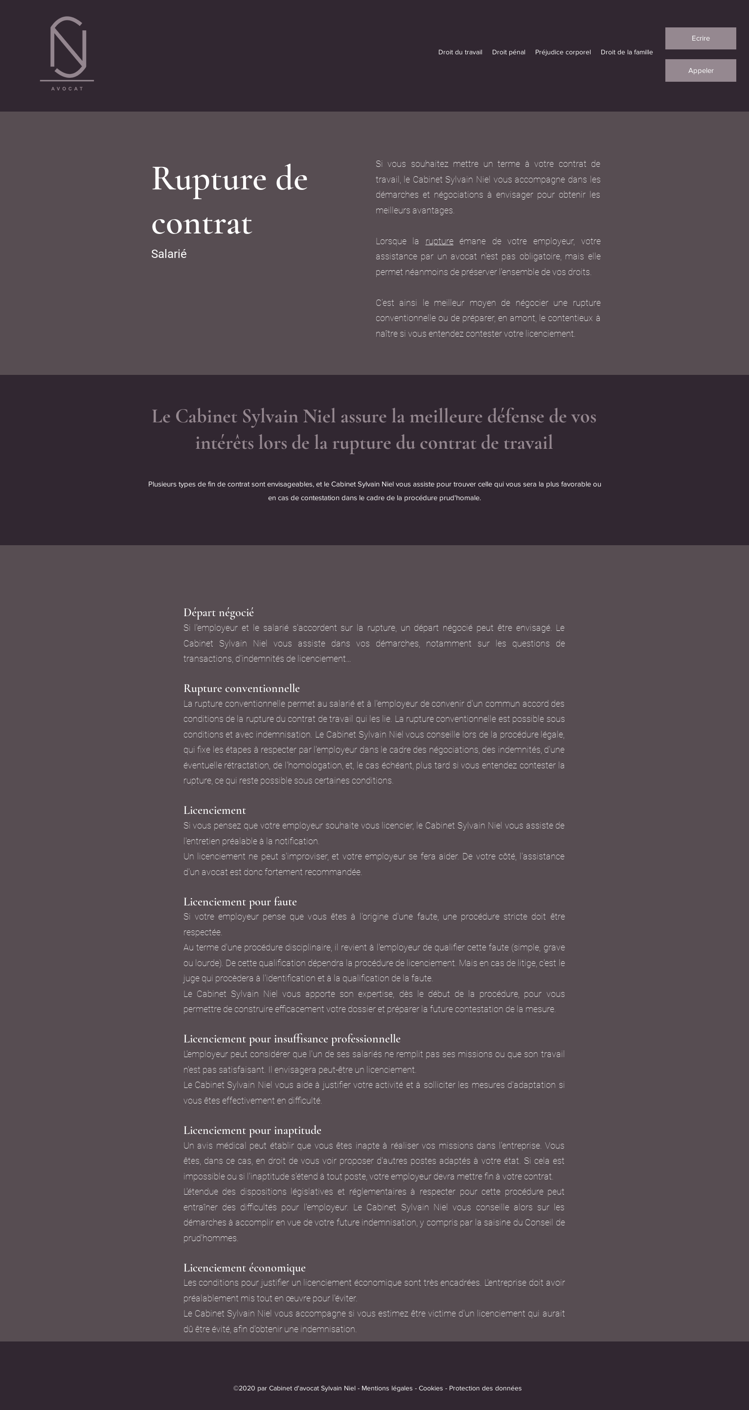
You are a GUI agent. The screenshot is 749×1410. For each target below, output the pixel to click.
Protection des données (485, 1388)
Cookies (431, 1388)
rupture (440, 241)
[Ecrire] (700, 38)
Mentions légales (387, 1388)
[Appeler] (700, 70)
